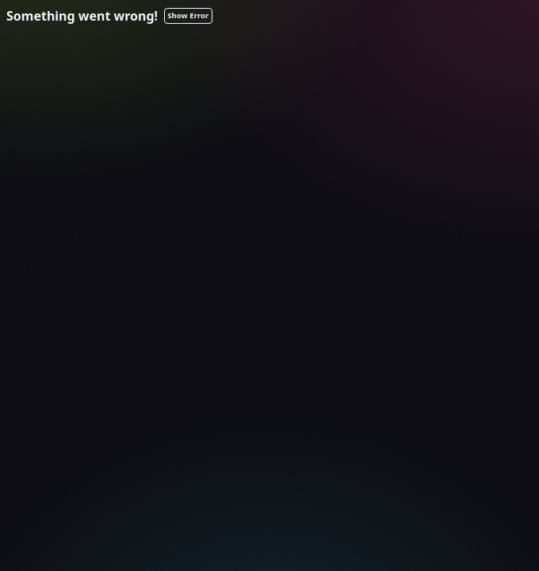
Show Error (187, 15)
